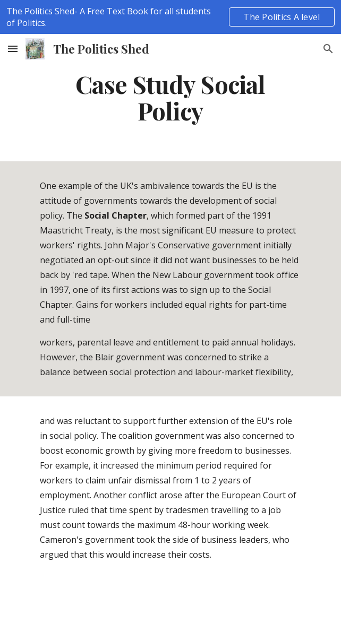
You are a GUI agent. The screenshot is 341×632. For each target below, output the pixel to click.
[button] (12, 48)
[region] (170, 17)
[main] (170, 97)
